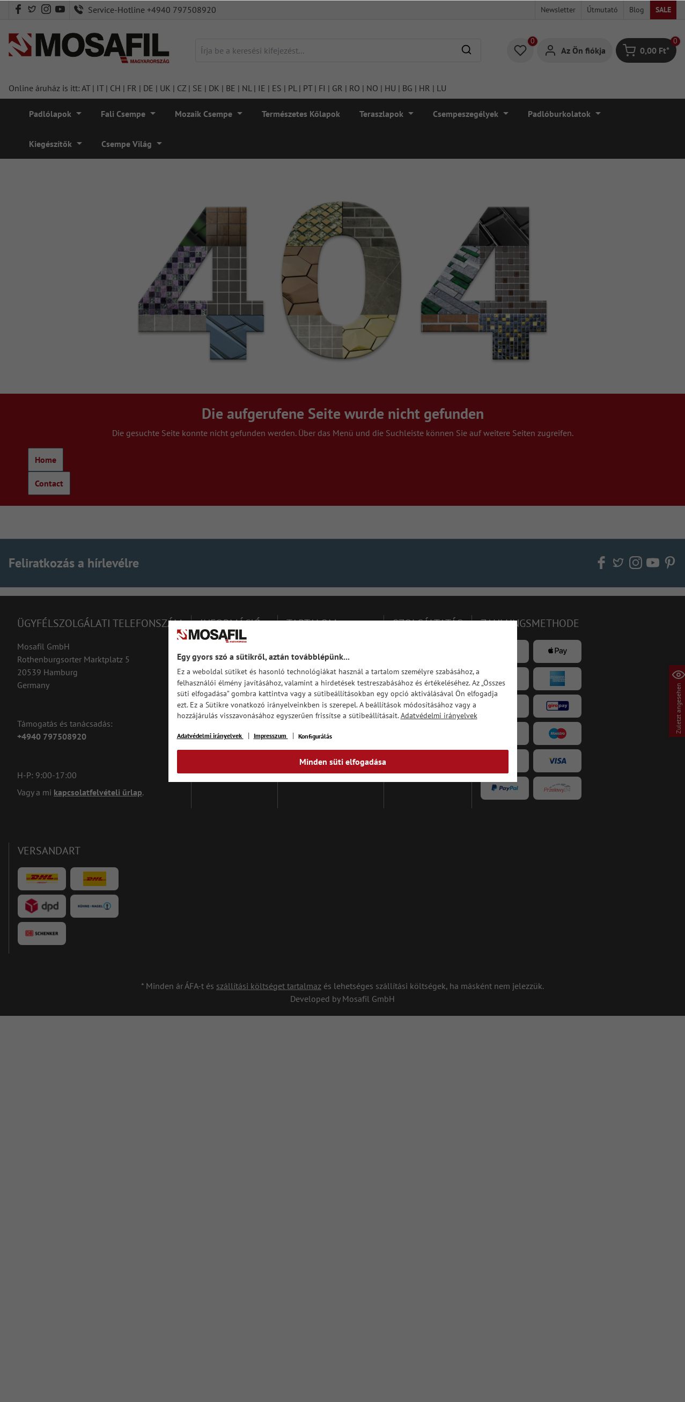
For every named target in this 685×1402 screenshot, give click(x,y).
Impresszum (271, 736)
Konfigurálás (315, 736)
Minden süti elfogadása (342, 761)
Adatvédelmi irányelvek (439, 715)
